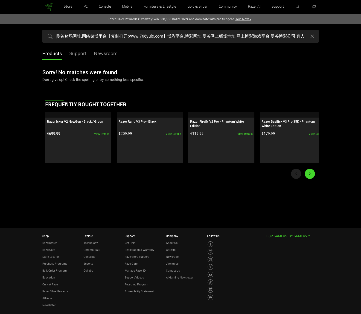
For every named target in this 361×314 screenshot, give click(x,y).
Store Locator (50, 256)
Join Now (243, 19)
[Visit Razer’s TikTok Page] (210, 282)
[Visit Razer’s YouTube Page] (210, 274)
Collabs (88, 270)
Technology (91, 243)
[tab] (52, 54)
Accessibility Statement (139, 291)
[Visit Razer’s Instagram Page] (210, 252)
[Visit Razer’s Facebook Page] (210, 244)
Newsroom (173, 256)
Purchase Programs (54, 263)
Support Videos (134, 277)
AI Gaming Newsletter (179, 277)
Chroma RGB (91, 250)
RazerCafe (48, 250)
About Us (172, 243)
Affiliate (47, 298)
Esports (88, 263)
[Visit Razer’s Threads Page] (210, 259)
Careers (170, 250)
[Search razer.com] (180, 36)
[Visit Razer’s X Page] (210, 267)
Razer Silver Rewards (55, 291)
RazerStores (49, 243)
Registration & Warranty (139, 250)
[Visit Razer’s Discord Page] (210, 297)
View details (99, 134)
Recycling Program (136, 284)
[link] (49, 6)
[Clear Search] (311, 36)
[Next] (310, 174)
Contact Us (173, 270)
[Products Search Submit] (49, 36)
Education (48, 277)
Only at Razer (50, 284)
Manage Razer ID (135, 270)
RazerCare (131, 263)
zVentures (172, 263)
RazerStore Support (137, 256)
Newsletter (48, 305)
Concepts (89, 256)
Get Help (130, 243)
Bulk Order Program (54, 270)
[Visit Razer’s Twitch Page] (210, 290)
